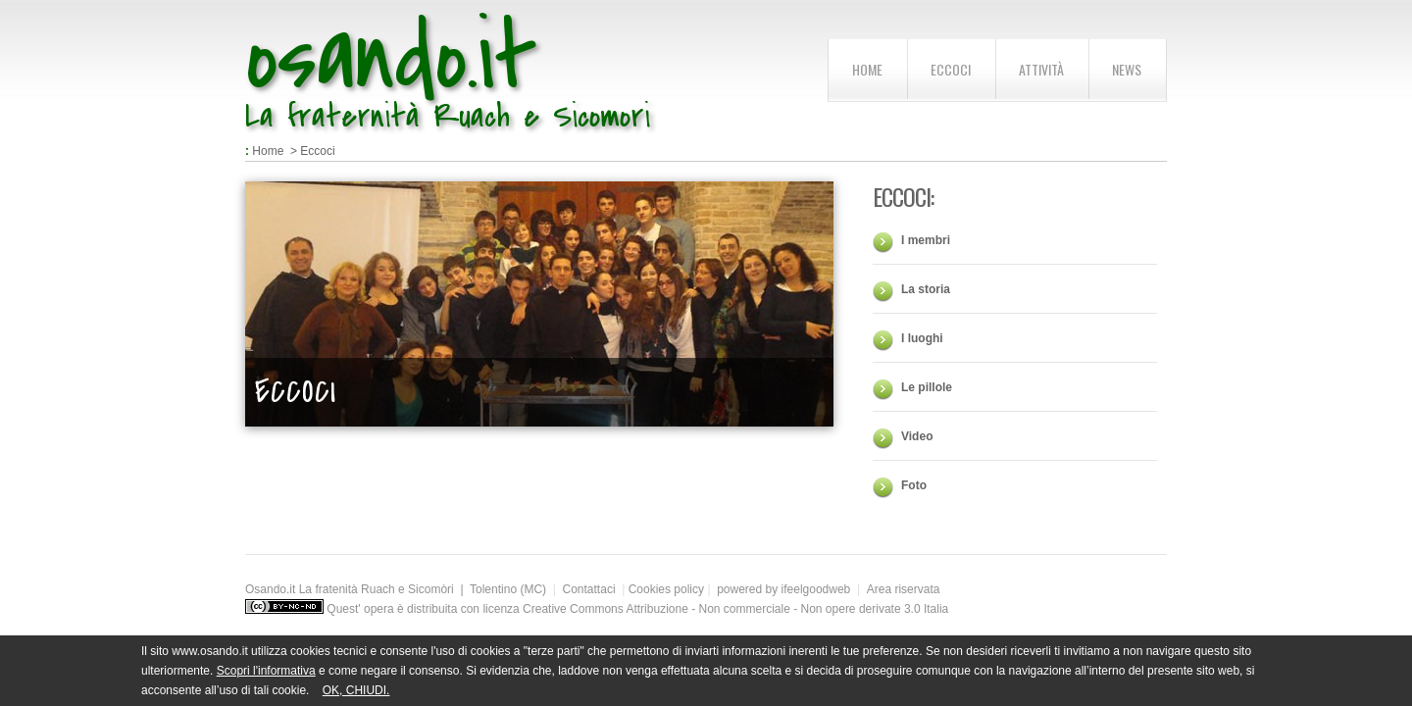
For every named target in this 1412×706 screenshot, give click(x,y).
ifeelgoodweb (819, 589)
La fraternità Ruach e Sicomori (447, 116)
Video (917, 436)
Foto (914, 485)
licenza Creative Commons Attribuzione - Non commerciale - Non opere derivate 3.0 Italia (715, 609)
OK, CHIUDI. (356, 690)
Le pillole (926, 387)
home (867, 69)
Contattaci (589, 589)
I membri (925, 240)
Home (267, 151)
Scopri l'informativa (266, 671)
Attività (1041, 69)
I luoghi (922, 338)
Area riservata (903, 589)
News (1126, 69)
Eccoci (951, 69)
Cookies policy (666, 589)
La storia (925, 289)
